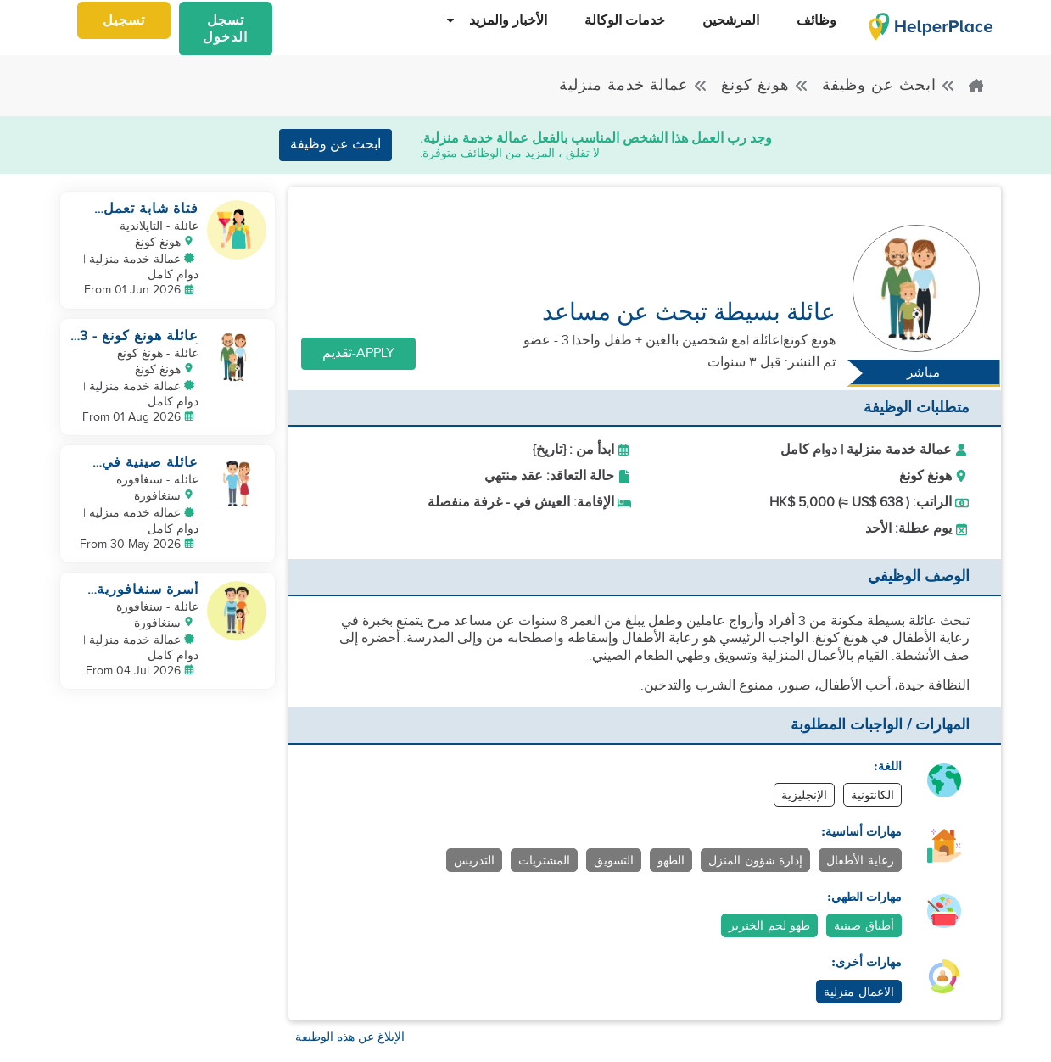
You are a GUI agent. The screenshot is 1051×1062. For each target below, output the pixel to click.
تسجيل (124, 21)
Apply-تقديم (358, 353)
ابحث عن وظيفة (889, 85)
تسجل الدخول (225, 29)
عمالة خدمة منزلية (633, 85)
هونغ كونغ (765, 85)
